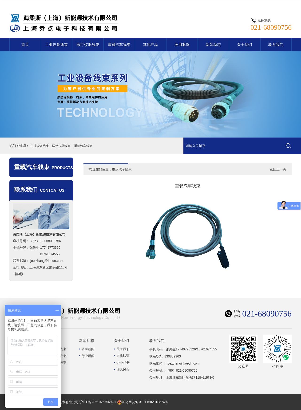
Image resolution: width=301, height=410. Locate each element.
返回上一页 (278, 169)
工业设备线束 (56, 45)
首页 (25, 45)
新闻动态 (213, 45)
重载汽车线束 (119, 45)
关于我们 (244, 45)
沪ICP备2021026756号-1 (97, 402)
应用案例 (182, 45)
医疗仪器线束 (88, 45)
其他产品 (150, 45)
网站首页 (263, 3)
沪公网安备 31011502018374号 (142, 402)
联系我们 (282, 3)
